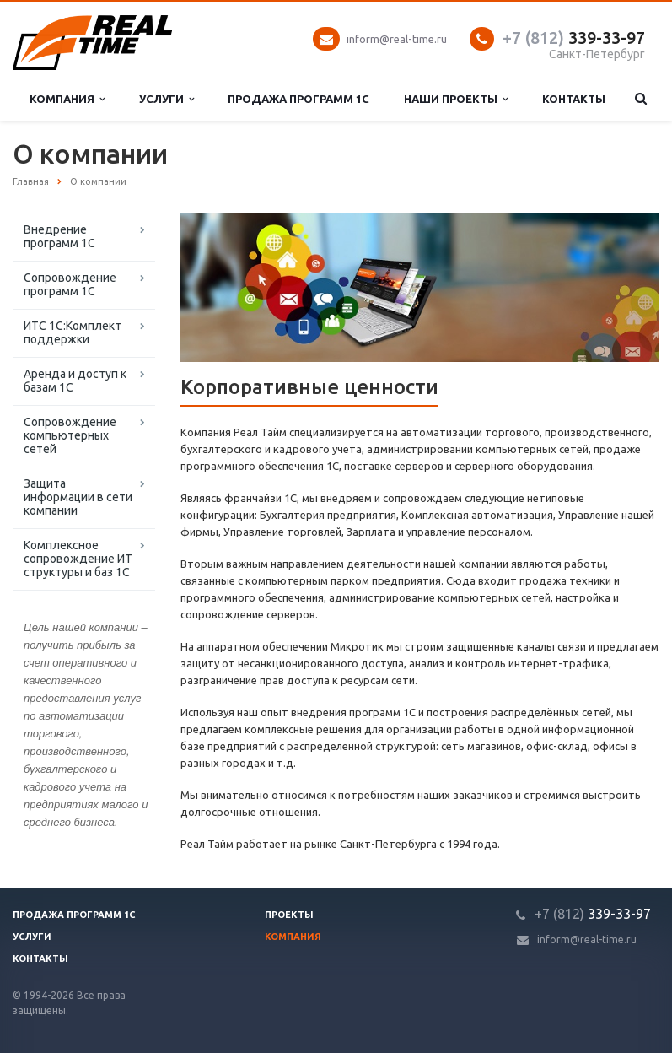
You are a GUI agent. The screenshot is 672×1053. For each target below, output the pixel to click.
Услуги (166, 99)
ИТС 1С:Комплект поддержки (72, 332)
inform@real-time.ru (397, 39)
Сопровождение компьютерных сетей (70, 435)
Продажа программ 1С (298, 99)
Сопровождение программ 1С (70, 284)
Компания (67, 99)
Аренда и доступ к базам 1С (75, 380)
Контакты (573, 99)
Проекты (289, 915)
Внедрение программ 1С (59, 236)
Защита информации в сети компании (78, 497)
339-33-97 (574, 37)
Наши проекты (456, 99)
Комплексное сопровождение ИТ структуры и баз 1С (78, 558)
